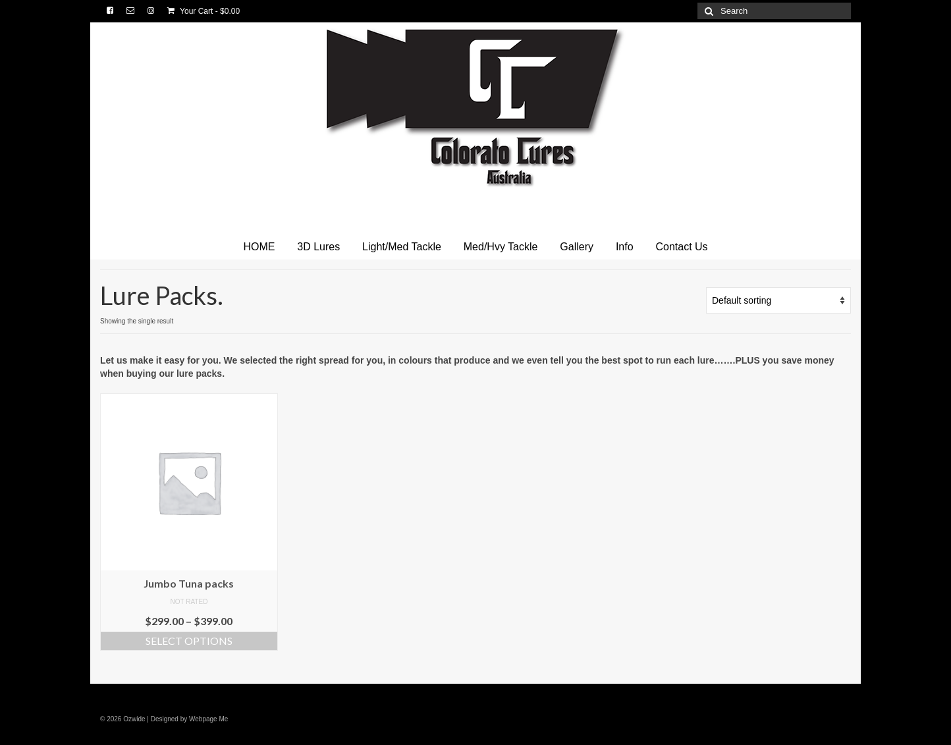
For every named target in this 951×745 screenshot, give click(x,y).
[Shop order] (778, 300)
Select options (189, 640)
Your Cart (203, 11)
